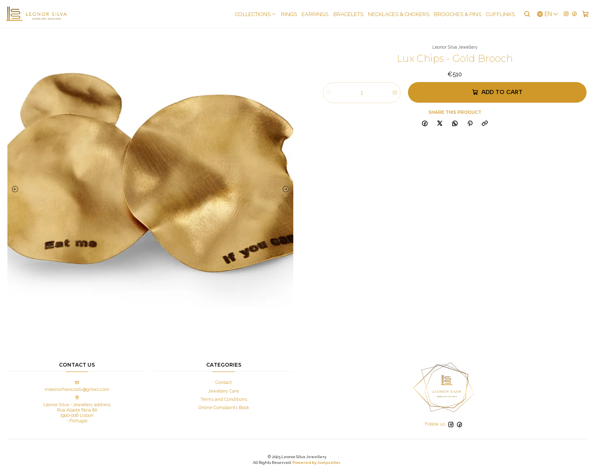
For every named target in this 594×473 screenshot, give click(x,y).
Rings (289, 14)
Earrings (315, 14)
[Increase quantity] (395, 92)
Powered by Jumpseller (316, 462)
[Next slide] (285, 189)
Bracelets (348, 14)
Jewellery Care (223, 390)
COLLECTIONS (255, 14)
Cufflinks (500, 14)
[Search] (526, 14)
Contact (223, 382)
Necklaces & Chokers (398, 14)
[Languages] (547, 14)
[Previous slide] (15, 189)
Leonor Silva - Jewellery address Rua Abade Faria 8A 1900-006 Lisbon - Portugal (77, 409)
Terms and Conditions (223, 399)
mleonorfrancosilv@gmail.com (77, 386)
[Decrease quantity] (328, 92)
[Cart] (585, 14)
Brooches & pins (457, 14)
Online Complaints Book (223, 407)
